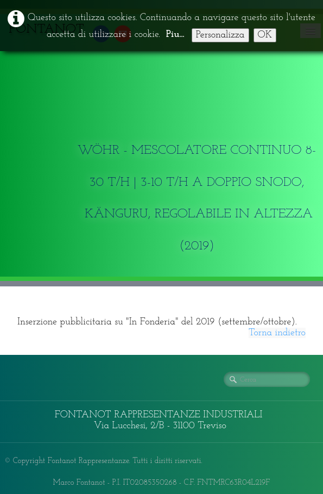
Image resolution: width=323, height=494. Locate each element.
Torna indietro (277, 333)
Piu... (175, 34)
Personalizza (220, 35)
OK (265, 35)
